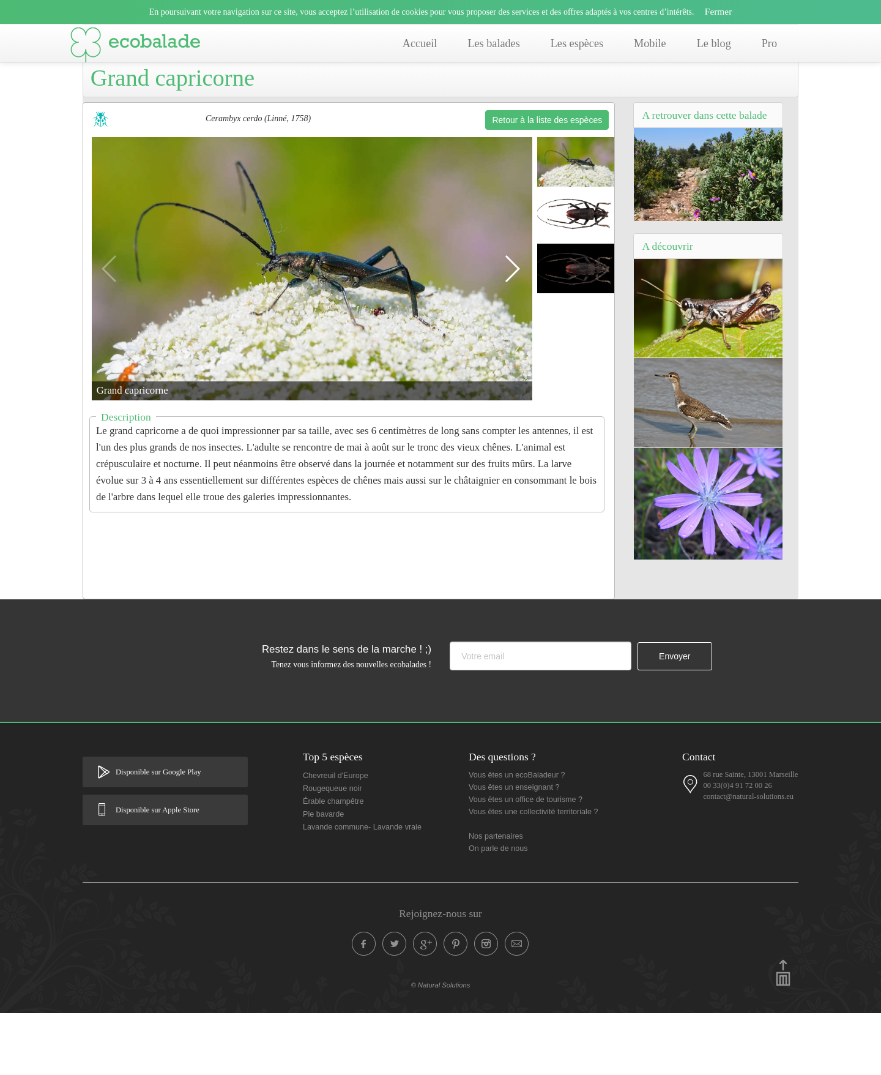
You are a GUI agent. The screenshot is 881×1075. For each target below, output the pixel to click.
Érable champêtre (333, 863)
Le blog (714, 43)
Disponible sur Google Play (158, 834)
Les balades (493, 43)
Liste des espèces (421, 96)
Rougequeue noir (332, 850)
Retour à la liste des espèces (547, 182)
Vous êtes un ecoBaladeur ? (517, 837)
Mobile (650, 43)
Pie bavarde (323, 876)
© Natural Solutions (440, 1047)
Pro (769, 43)
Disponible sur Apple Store (157, 871)
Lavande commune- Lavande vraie (362, 889)
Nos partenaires (496, 898)
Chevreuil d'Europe (335, 837)
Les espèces (577, 43)
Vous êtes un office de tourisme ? (525, 861)
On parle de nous (498, 910)
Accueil (420, 43)
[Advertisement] (348, 609)
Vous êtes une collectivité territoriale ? (533, 873)
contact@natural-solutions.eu (748, 858)
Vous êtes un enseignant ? (514, 849)
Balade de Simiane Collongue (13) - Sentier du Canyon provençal (253, 96)
